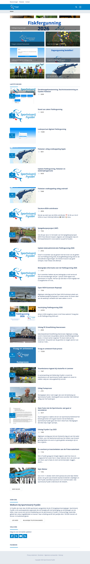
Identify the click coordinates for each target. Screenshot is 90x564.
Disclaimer (41, 555)
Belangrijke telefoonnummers (33, 520)
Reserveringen (14, 2)
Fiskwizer (21, 2)
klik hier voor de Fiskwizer (54, 76)
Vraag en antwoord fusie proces (20, 44)
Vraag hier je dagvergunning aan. (56, 60)
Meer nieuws (16, 489)
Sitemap (60, 555)
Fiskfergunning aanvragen (19, 28)
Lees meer (15, 520)
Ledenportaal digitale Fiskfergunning (22, 60)
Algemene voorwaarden (51, 555)
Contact (27, 2)
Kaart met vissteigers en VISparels (56, 44)
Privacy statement (32, 555)
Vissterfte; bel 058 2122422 (19, 76)
